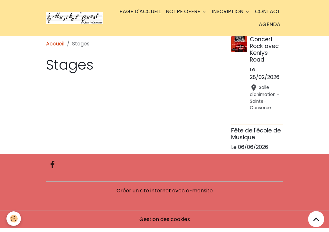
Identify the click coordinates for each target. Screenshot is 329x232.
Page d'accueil (140, 11)
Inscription (228, 11)
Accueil (55, 43)
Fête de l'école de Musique (256, 134)
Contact (267, 11)
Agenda (269, 24)
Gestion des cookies (164, 219)
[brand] (75, 18)
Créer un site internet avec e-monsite (165, 190)
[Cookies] (13, 218)
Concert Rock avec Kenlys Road (264, 49)
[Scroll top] (316, 219)
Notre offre (184, 11)
